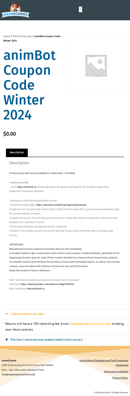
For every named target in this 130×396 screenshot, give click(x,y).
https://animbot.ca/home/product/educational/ (61, 205)
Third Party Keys (22, 36)
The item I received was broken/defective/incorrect (46, 340)
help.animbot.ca (35, 289)
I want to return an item (27, 314)
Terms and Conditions (116, 371)
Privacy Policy (120, 378)
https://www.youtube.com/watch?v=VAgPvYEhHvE (47, 284)
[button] (80, 9)
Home (6, 36)
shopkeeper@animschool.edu (90, 324)
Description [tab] (17, 152)
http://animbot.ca (26, 187)
